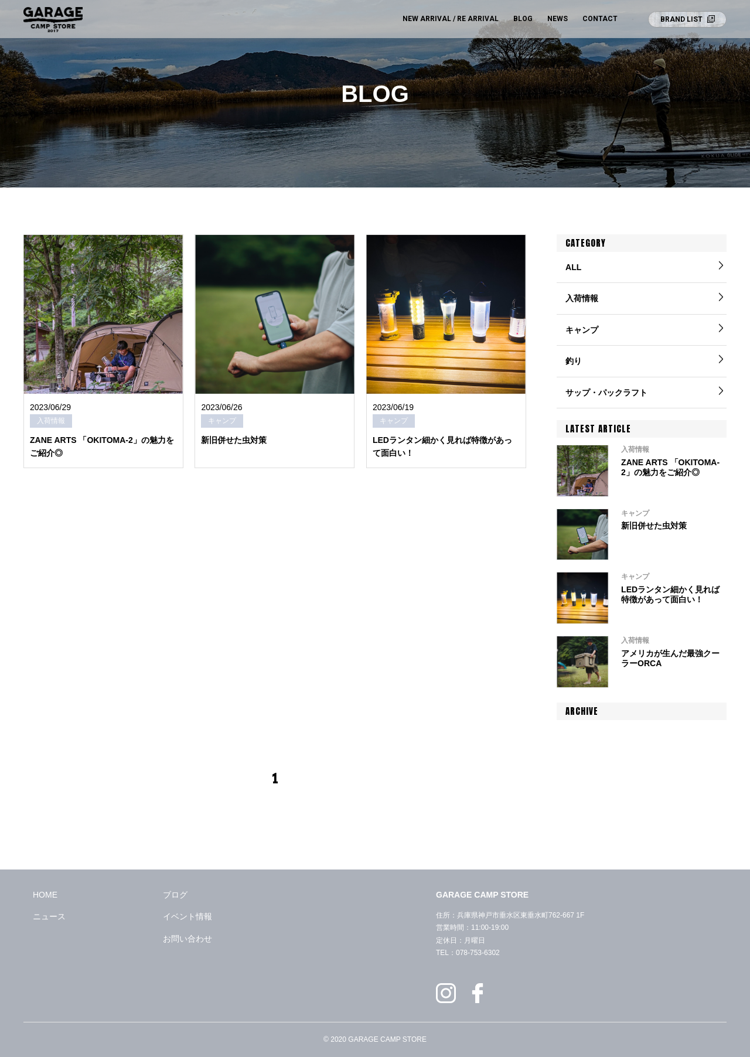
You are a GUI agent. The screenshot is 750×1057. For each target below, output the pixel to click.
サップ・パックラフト (606, 392)
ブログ (175, 894)
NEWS (557, 19)
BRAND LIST (681, 19)
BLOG (523, 19)
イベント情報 (187, 916)
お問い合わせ (187, 938)
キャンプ (581, 330)
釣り (573, 361)
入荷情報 (581, 298)
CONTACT (600, 19)
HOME (45, 894)
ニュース (49, 916)
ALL (573, 267)
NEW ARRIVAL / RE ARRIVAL (451, 19)
